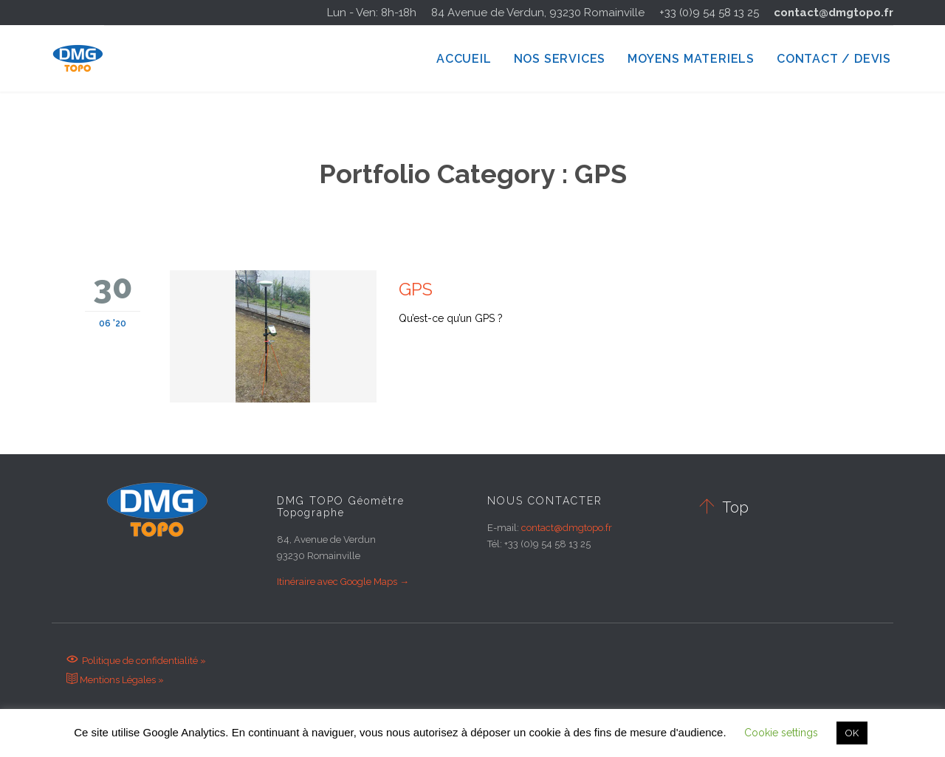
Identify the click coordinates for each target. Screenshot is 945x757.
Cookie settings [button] (781, 733)
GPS (416, 289)
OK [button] (852, 733)
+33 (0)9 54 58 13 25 (709, 12)
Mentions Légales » (115, 679)
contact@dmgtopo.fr (833, 12)
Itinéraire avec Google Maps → (343, 581)
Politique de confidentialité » (136, 660)
